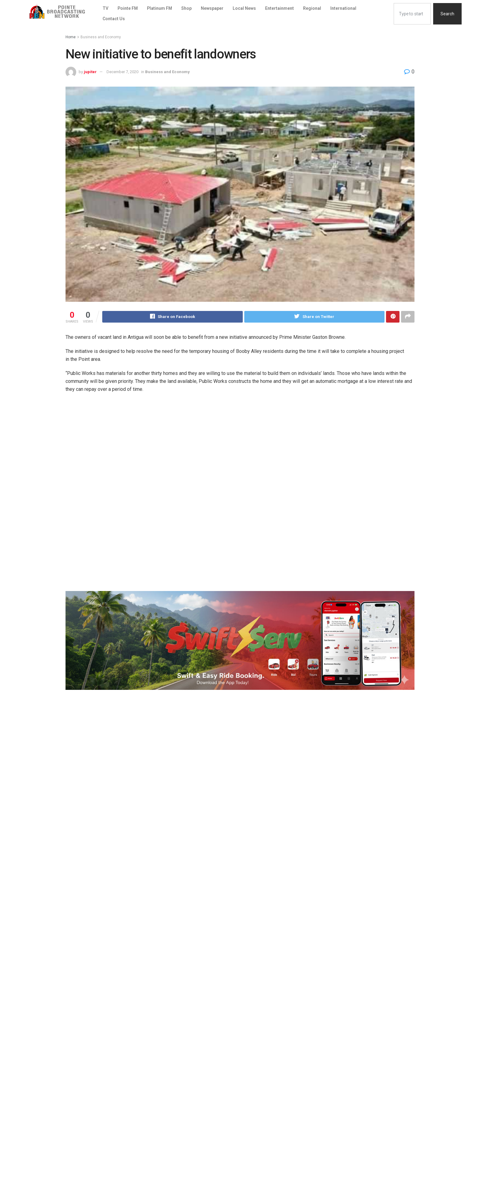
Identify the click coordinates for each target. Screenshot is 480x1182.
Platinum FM (159, 8)
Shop (186, 8)
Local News (244, 8)
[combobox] (412, 13)
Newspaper (212, 8)
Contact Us (114, 18)
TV (105, 8)
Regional (312, 8)
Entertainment (279, 8)
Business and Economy (101, 37)
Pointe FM (128, 8)
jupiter (90, 71)
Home (71, 37)
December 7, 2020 (122, 71)
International (343, 8)
